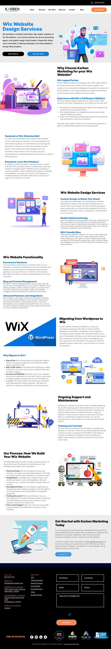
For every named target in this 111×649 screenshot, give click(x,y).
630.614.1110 (99, 2)
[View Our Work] (38, 54)
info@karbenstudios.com (13, 583)
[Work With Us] (13, 54)
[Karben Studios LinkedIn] (40, 637)
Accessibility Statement (71, 644)
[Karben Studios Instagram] (36, 637)
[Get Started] (99, 9)
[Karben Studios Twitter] (45, 637)
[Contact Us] (63, 554)
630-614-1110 (9, 577)
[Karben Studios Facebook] (31, 637)
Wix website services (94, 542)
